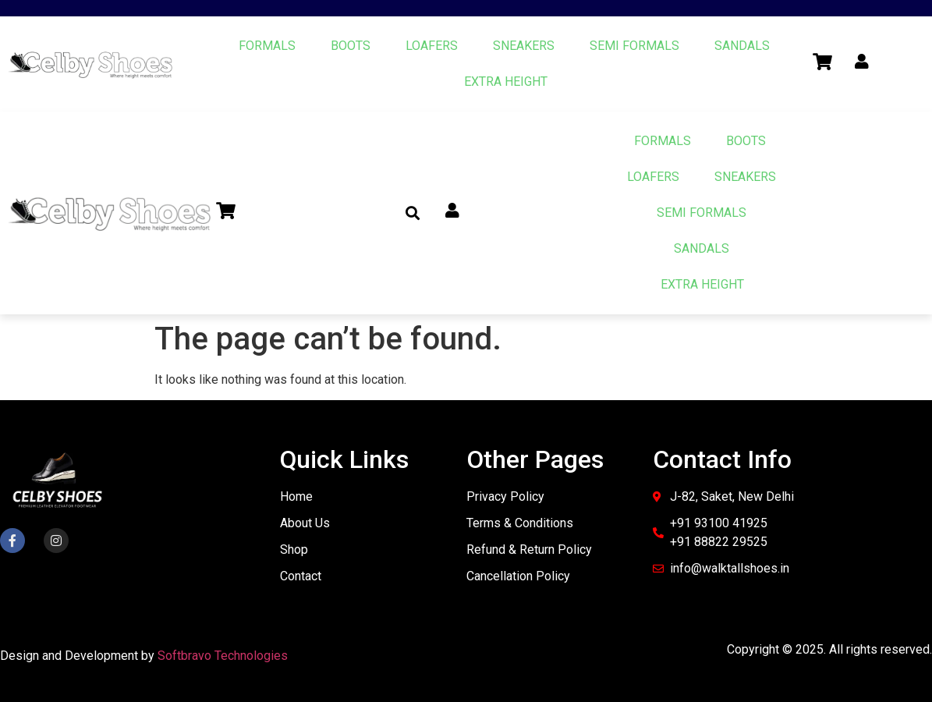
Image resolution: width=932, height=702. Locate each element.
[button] (412, 213)
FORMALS (267, 45)
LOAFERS (432, 45)
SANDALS (742, 45)
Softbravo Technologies (223, 655)
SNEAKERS (524, 45)
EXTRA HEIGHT (506, 81)
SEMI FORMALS (634, 45)
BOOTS (350, 45)
